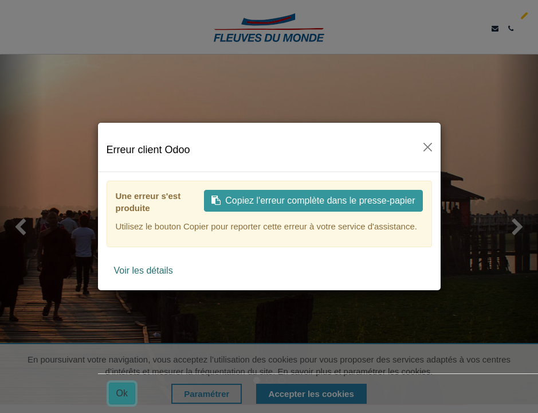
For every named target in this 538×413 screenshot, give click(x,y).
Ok (122, 393)
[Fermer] (428, 147)
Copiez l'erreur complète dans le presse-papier (313, 200)
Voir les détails (143, 270)
